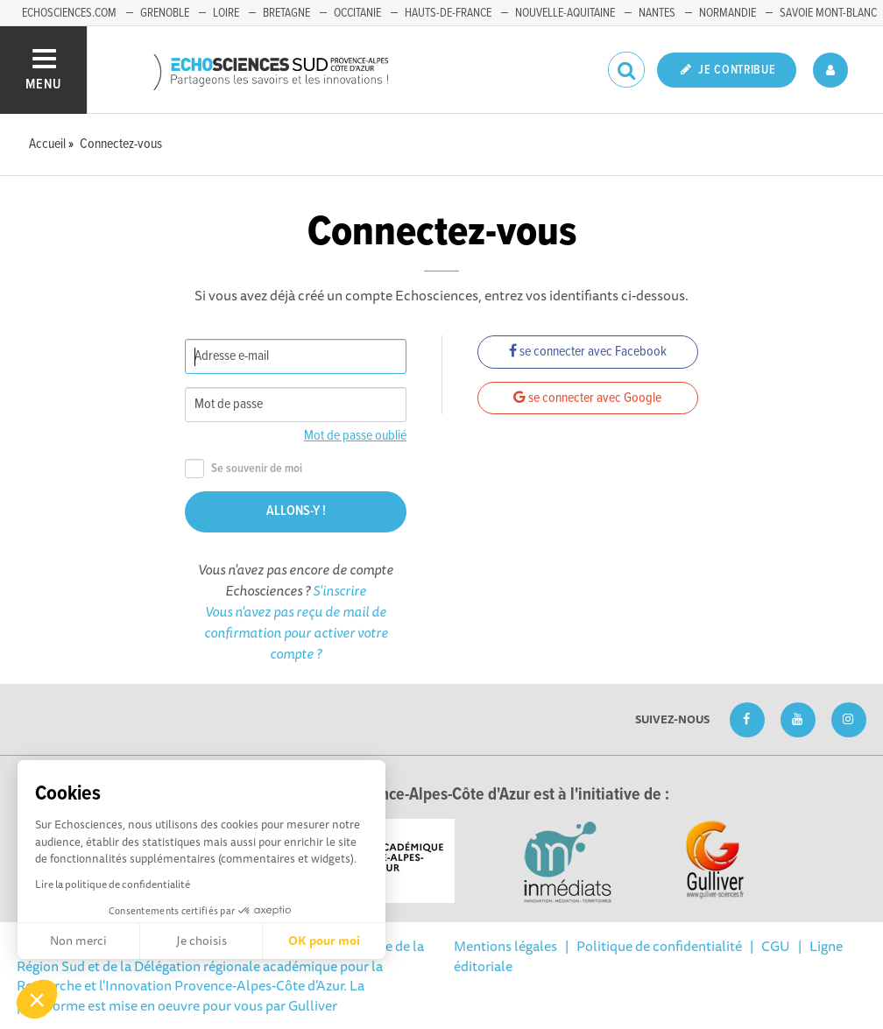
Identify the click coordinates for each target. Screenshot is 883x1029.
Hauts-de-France (448, 13)
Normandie (727, 13)
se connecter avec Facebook (588, 351)
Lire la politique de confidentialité (112, 884)
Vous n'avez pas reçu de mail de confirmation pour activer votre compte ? (296, 632)
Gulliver (312, 1005)
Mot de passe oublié (355, 435)
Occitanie (357, 13)
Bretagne (286, 13)
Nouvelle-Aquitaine (565, 13)
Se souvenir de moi (243, 469)
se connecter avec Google (587, 398)
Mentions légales (505, 945)
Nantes (657, 13)
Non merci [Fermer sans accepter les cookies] (78, 940)
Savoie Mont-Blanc (828, 13)
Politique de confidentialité (659, 945)
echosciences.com (69, 13)
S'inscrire (339, 590)
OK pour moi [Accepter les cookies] (324, 940)
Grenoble (164, 13)
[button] (37, 999)
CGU (775, 945)
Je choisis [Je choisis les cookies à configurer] (201, 940)
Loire (226, 13)
